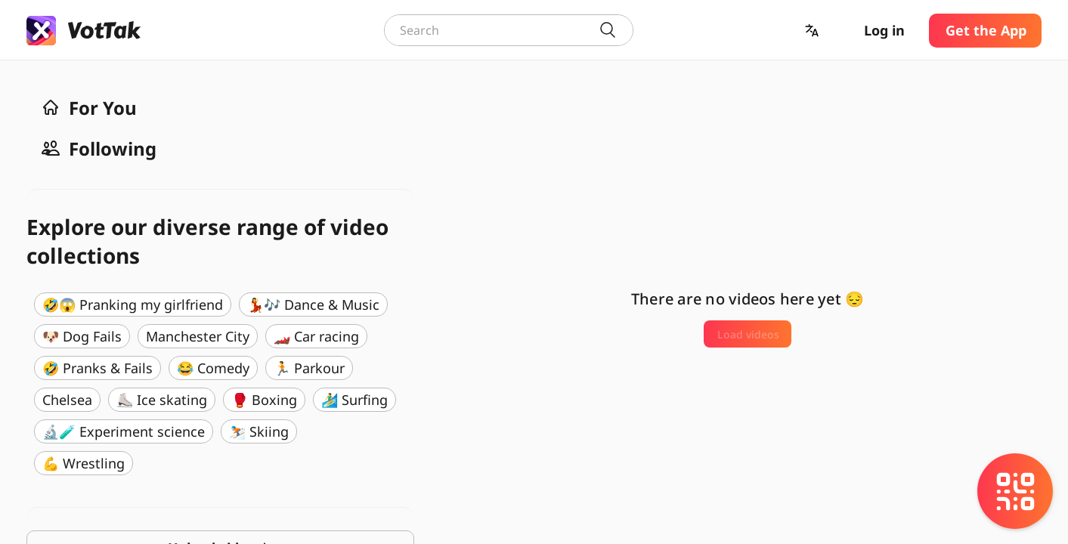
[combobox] (509, 30)
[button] (813, 31)
